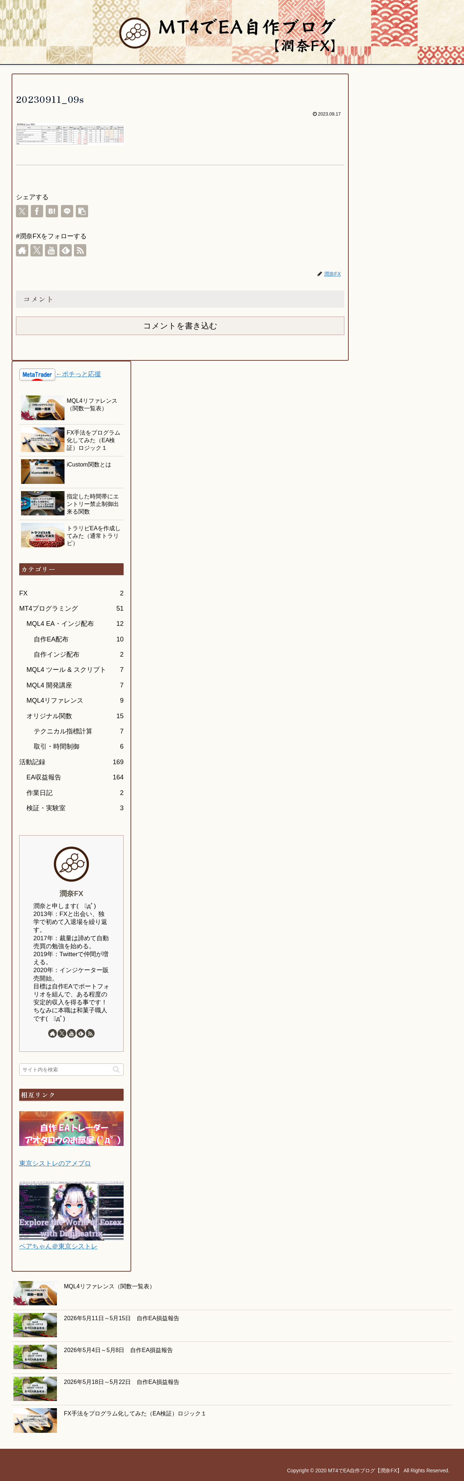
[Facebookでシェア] (37, 211)
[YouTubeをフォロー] (51, 250)
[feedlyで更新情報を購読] (65, 250)
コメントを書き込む (180, 325)
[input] (71, 1069)
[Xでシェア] (22, 211)
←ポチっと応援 (78, 374)
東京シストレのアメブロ (55, 1163)
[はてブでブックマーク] (52, 211)
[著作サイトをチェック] (22, 250)
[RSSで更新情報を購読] (80, 250)
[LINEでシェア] (67, 211)
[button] (82, 211)
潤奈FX (71, 894)
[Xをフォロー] (36, 250)
